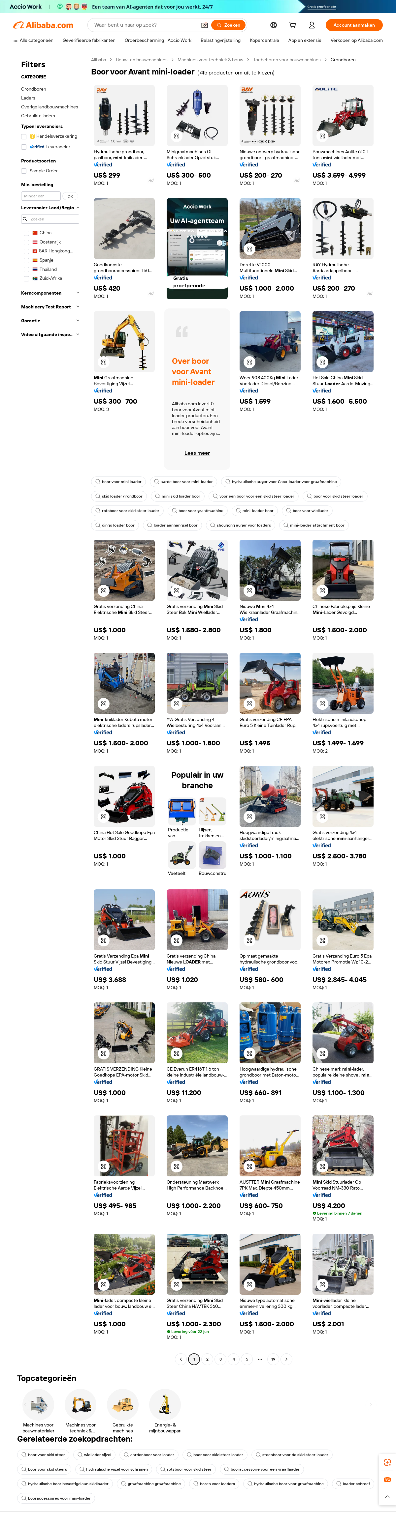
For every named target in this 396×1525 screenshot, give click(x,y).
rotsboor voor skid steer (186, 1469)
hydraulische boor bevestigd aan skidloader (65, 1483)
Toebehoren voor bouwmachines (287, 59)
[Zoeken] (228, 25)
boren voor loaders (214, 1483)
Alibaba (98, 59)
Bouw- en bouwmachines (142, 59)
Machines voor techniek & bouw (210, 59)
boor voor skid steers (44, 1469)
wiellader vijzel (94, 1454)
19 (273, 1359)
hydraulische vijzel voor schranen (114, 1469)
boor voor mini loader (118, 481)
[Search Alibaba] (144, 25)
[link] (387, 1462)
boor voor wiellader (307, 510)
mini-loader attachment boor (314, 525)
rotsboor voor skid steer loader (127, 510)
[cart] (294, 26)
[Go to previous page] (181, 1359)
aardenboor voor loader (149, 1454)
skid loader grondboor (119, 496)
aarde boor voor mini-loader (183, 481)
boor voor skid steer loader (335, 496)
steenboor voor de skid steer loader (292, 1454)
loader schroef (353, 1483)
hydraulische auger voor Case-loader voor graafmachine (281, 481)
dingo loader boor (115, 525)
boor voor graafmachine (197, 510)
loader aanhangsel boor (172, 525)
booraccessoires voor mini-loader (56, 1498)
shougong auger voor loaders (240, 525)
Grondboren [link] (343, 59)
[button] (205, 25)
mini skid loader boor (177, 496)
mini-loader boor (255, 510)
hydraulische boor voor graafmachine (286, 1483)
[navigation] (50, 710)
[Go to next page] (286, 1359)
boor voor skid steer (43, 1454)
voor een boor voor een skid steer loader (253, 496)
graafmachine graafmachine (151, 1483)
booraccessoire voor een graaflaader (262, 1469)
